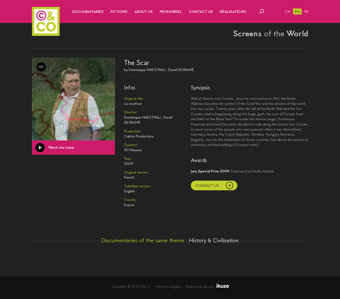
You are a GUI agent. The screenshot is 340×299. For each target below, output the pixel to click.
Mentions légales (168, 286)
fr (306, 11)
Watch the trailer (61, 147)
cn (287, 11)
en (297, 11)
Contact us (207, 185)
